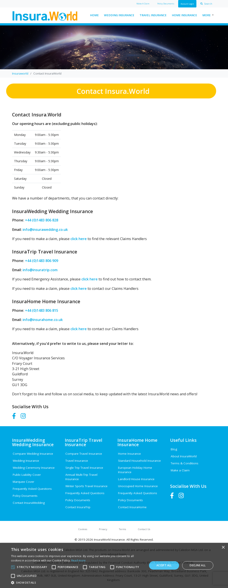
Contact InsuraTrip (77, 507)
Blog (174, 449)
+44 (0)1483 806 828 (41, 220)
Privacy (103, 529)
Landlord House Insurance (136, 479)
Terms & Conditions (184, 463)
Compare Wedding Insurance (33, 454)
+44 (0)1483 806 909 (41, 260)
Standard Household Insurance (139, 461)
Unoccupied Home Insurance (138, 486)
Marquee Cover (23, 482)
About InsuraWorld (184, 456)
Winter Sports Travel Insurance (86, 486)
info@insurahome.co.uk (42, 319)
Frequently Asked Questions (32, 489)
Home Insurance (184, 15)
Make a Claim (180, 470)
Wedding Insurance (119, 15)
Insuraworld (20, 73)
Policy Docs (165, 3)
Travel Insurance (153, 15)
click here (78, 238)
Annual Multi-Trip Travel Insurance (81, 477)
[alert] (114, 565)
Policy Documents (25, 496)
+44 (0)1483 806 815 (41, 310)
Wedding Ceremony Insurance (34, 468)
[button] (77, 582)
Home (94, 15)
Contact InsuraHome (132, 507)
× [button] (223, 547)
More (206, 15)
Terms (122, 529)
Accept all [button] (164, 565)
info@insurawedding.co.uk (45, 229)
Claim (142, 3)
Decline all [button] (198, 565)
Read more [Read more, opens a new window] (78, 560)
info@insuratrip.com (39, 269)
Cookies (82, 529)
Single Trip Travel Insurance (84, 468)
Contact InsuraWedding (29, 503)
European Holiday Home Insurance (135, 470)
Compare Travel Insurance (83, 454)
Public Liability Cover (27, 475)
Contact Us (144, 529)
